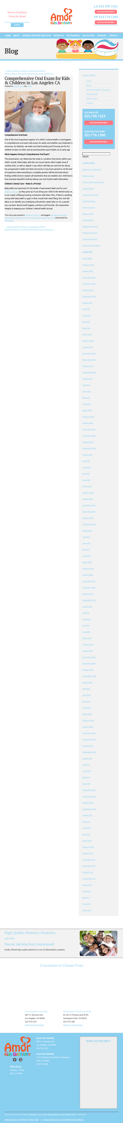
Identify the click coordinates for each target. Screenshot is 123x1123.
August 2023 (87, 455)
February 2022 (88, 569)
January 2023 (87, 499)
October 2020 (87, 670)
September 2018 (89, 809)
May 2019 (86, 777)
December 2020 (88, 657)
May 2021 (86, 625)
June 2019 (86, 771)
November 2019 (89, 739)
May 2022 (86, 550)
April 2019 (86, 784)
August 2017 (87, 885)
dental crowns (88, 176)
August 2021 (87, 607)
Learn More (9, 938)
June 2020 (86, 695)
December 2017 (88, 860)
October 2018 (87, 803)
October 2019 (87, 746)
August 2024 (87, 379)
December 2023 (88, 429)
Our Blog (101, 35)
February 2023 (88, 493)
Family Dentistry (89, 201)
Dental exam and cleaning (93, 182)
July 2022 (86, 537)
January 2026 (87, 271)
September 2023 (89, 448)
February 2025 (88, 341)
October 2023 (87, 442)
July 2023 (86, 461)
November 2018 (89, 796)
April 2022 (86, 556)
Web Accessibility (53, 1114)
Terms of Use (42, 1114)
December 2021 (88, 581)
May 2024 (86, 398)
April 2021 (86, 632)
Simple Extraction (89, 233)
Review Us (59, 35)
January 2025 (87, 347)
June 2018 (86, 828)
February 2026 (88, 265)
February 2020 (88, 720)
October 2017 (87, 872)
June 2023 (86, 467)
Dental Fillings (88, 189)
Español (17, 25)
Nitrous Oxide (88, 214)
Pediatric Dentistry (33, 215)
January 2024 (87, 423)
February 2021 (88, 645)
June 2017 (86, 891)
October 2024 (87, 366)
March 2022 (87, 562)
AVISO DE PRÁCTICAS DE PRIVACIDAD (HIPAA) (63, 1120)
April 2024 (86, 404)
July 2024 (86, 385)
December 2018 (88, 790)
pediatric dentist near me (44, 218)
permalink (9, 220)
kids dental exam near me (22, 218)
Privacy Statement (30, 1114)
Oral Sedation (88, 220)
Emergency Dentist (90, 195)
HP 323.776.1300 (106, 17)
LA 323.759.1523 (106, 6)
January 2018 (87, 853)
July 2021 (86, 613)
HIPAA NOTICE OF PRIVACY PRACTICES (22, 1120)
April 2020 (86, 708)
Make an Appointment (34, 1025)
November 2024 (89, 360)
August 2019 (87, 758)
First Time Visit (88, 207)
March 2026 (87, 258)
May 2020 (86, 701)
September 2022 (89, 524)
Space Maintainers (90, 239)
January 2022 (87, 575)
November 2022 (89, 512)
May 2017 (86, 898)
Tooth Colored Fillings (91, 245)
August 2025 (87, 303)
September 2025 (89, 296)
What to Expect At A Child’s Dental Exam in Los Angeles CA (30, 74)
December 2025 (88, 278)
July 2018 (86, 822)
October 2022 (87, 518)
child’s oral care (11, 192)
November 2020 (89, 663)
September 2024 (89, 372)
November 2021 (89, 588)
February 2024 (88, 417)
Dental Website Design (68, 1114)
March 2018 (87, 841)
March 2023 (87, 486)
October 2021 (87, 594)
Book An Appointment (106, 12)
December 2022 (88, 505)
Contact (113, 35)
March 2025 (87, 334)
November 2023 (89, 436)
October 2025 (87, 290)
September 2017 (89, 879)
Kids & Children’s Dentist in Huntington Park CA (25, 71)
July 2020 (86, 689)
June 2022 (86, 543)
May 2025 (86, 322)
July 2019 (86, 765)
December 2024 (88, 353)
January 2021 (87, 651)
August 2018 (87, 815)
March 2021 (87, 638)
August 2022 (87, 531)
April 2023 (86, 480)
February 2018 (88, 847)
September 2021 (89, 600)
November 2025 (89, 284)
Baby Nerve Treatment (91, 170)
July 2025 (86, 309)
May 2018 (86, 834)
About (16, 35)
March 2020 (87, 714)
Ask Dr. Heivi (88, 35)
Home (8, 35)
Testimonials (73, 35)
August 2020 (87, 682)
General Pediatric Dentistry (36, 35)
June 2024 (86, 391)
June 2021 (86, 619)
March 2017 (87, 910)
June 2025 (86, 315)
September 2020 (89, 676)
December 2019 (88, 733)
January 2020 (87, 727)
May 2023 (86, 474)
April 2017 (86, 904)
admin (29, 86)
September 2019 (89, 752)
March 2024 (87, 410)
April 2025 (86, 328)
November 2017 (89, 866)
